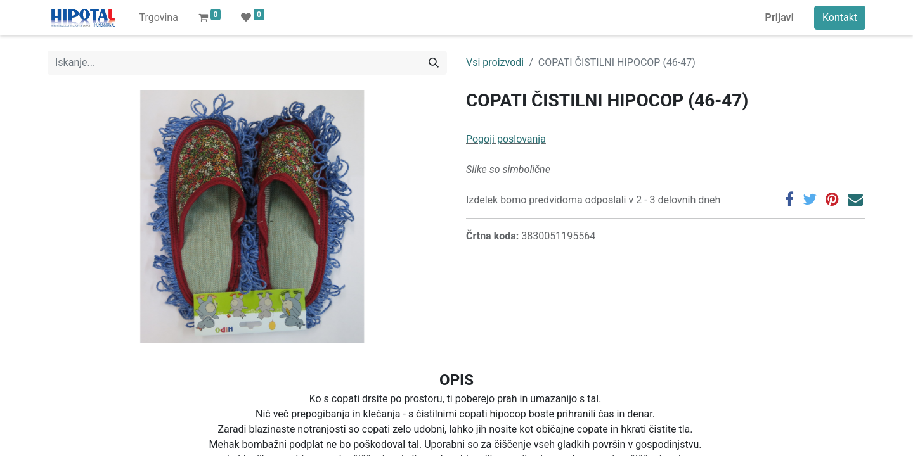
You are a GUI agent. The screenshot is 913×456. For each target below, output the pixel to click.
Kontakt (839, 17)
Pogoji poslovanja (506, 139)
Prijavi (779, 17)
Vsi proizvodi (495, 62)
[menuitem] (158, 17)
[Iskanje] (433, 63)
